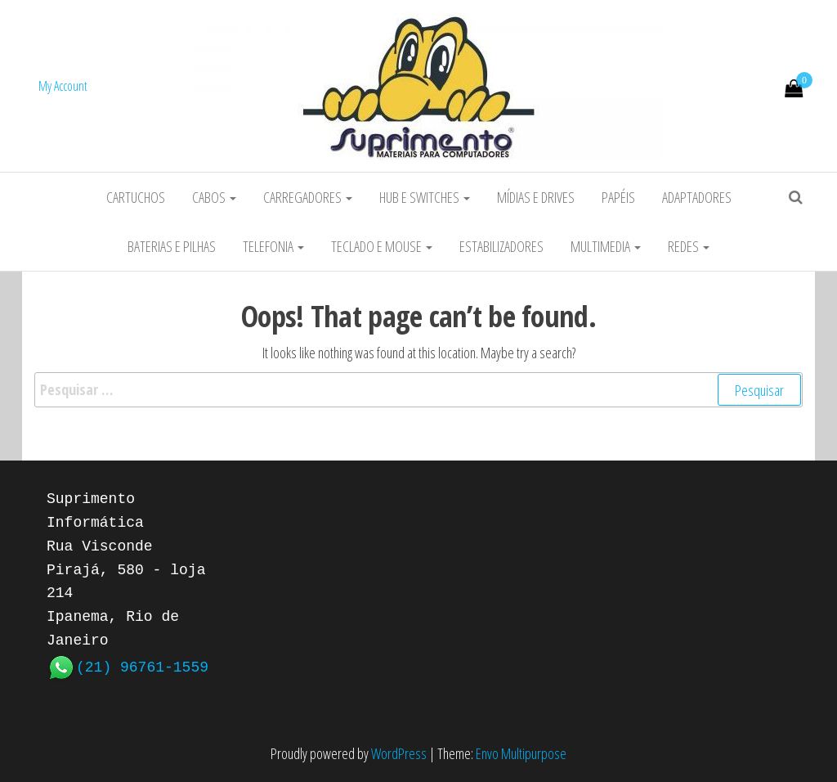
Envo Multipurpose (521, 753)
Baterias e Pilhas (172, 246)
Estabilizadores (501, 246)
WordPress (399, 753)
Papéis (618, 197)
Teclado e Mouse (381, 246)
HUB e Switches (424, 197)
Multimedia (606, 246)
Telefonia (273, 246)
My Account (62, 86)
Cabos (214, 197)
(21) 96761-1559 (142, 666)
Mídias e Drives (536, 197)
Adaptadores (697, 197)
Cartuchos (135, 197)
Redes (688, 246)
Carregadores (307, 197)
